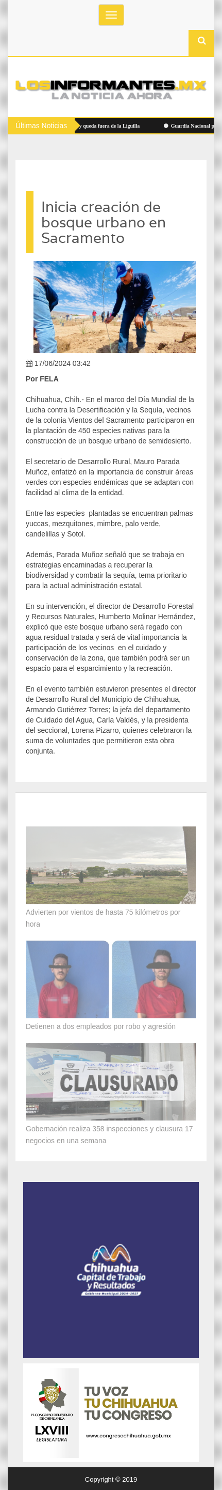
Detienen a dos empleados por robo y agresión (101, 1024)
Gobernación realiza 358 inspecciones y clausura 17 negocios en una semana (109, 1133)
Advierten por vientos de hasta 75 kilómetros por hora (103, 916)
